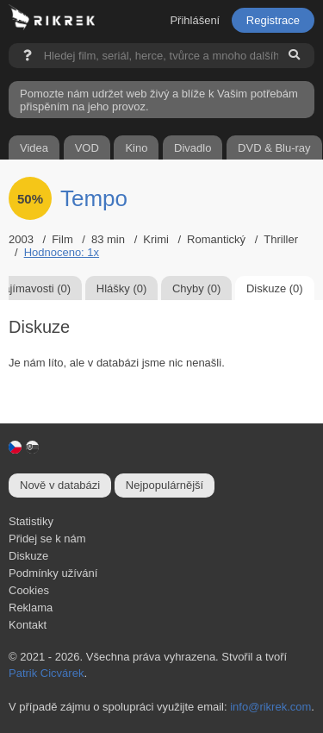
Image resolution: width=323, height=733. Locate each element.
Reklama (31, 607)
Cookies (29, 590)
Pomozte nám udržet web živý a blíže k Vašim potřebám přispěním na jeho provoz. (159, 100)
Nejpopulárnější (164, 485)
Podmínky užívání (53, 573)
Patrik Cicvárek (46, 673)
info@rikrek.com (270, 706)
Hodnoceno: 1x (61, 252)
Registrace (273, 20)
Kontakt (28, 624)
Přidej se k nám (47, 538)
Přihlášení (195, 20)
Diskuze (28, 555)
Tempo (93, 198)
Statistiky (31, 521)
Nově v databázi (60, 485)
